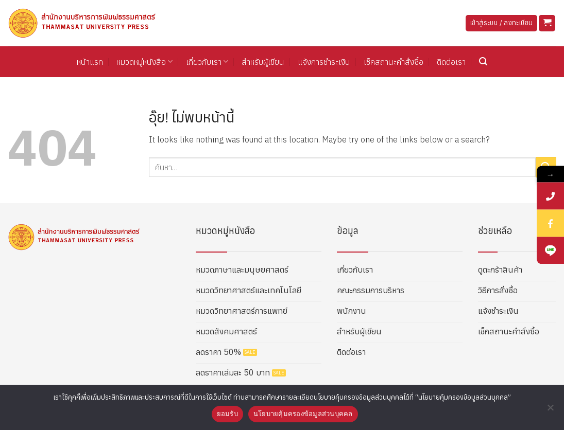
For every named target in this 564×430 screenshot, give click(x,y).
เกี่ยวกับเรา (207, 62)
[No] (550, 410)
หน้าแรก (90, 62)
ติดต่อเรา (451, 62)
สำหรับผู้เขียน (263, 62)
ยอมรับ (227, 414)
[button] (547, 23)
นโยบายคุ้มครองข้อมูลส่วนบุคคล (303, 414)
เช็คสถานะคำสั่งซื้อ (393, 62)
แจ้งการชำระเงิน (324, 62)
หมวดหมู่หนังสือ (144, 62)
